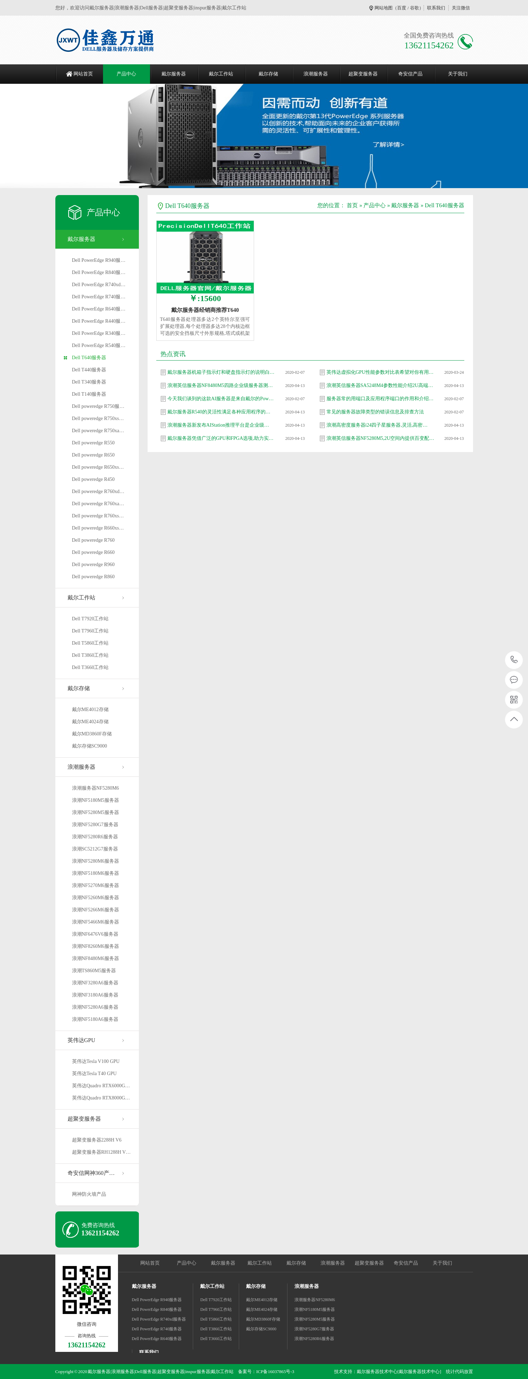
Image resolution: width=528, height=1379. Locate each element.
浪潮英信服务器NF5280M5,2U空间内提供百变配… (380, 438)
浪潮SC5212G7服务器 (95, 849)
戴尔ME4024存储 (90, 721)
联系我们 (436, 7)
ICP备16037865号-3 (275, 1371)
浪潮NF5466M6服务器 (95, 922)
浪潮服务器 (316, 73)
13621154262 (514, 660)
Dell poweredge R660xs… (98, 528)
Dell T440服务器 (89, 369)
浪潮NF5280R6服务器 (95, 836)
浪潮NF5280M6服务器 (95, 861)
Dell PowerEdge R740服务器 (157, 1328)
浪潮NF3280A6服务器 (95, 982)
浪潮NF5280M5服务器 (95, 812)
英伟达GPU (81, 1040)
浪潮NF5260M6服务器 (95, 897)
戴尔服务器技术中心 (377, 1371)
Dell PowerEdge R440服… (99, 321)
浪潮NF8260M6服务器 (95, 946)
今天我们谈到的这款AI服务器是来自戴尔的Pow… (220, 398)
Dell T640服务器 (89, 357)
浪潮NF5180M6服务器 (95, 873)
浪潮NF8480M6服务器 (95, 958)
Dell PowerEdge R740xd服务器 (159, 1319)
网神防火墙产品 (89, 1194)
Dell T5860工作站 (90, 643)
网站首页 (83, 73)
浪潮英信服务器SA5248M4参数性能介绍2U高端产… (380, 385)
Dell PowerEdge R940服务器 (157, 1299)
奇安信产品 (410, 73)
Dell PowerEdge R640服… (99, 309)
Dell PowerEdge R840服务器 (157, 1309)
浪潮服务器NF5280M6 (95, 788)
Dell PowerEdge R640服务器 (157, 1338)
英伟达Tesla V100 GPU (96, 1061)
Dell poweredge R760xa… (98, 503)
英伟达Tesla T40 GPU (94, 1073)
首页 (352, 205)
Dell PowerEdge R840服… (99, 272)
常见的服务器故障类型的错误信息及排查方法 (375, 411)
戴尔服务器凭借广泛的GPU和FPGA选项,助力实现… (221, 438)
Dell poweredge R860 (93, 576)
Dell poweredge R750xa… (98, 430)
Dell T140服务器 (89, 394)
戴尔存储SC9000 (89, 746)
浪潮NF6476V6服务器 (95, 934)
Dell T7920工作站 (90, 618)
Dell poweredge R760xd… (98, 491)
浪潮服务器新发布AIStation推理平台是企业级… (218, 425)
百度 (401, 7)
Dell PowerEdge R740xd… (99, 284)
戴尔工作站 (221, 73)
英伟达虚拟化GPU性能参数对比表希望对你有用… (380, 372)
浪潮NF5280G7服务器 (95, 824)
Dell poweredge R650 (93, 455)
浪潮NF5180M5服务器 (95, 800)
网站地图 (384, 7)
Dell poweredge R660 (93, 552)
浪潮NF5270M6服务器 (95, 885)
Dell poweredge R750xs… (98, 418)
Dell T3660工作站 (90, 667)
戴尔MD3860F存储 (92, 733)
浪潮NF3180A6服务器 (95, 995)
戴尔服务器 (173, 73)
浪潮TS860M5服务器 (94, 970)
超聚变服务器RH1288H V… (101, 1152)
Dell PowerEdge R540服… (99, 345)
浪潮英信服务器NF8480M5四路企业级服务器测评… (221, 385)
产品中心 (126, 73)
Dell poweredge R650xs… (98, 467)
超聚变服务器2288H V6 (96, 1140)
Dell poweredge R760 (93, 540)
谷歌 (414, 7)
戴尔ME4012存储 (90, 709)
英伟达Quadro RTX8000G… (101, 1097)
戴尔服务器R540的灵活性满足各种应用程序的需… (221, 411)
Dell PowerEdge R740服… (99, 296)
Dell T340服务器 (89, 382)
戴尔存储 (268, 73)
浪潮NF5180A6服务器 (95, 1019)
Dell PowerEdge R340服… (99, 333)
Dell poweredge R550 (93, 442)
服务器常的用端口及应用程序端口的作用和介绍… (380, 398)
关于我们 (457, 73)
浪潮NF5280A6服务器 (95, 1007)
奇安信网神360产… (91, 1173)
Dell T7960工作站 (90, 631)
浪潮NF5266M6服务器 (95, 909)
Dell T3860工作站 (90, 655)
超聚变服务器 (363, 73)
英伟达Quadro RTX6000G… (101, 1085)
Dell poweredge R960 (93, 564)
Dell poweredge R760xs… (98, 515)
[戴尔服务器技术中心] (419, 1371)
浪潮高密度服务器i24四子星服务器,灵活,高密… (377, 425)
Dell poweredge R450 (93, 479)
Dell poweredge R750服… (98, 406)
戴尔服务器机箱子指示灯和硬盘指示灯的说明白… (221, 372)
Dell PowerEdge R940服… (99, 260)
